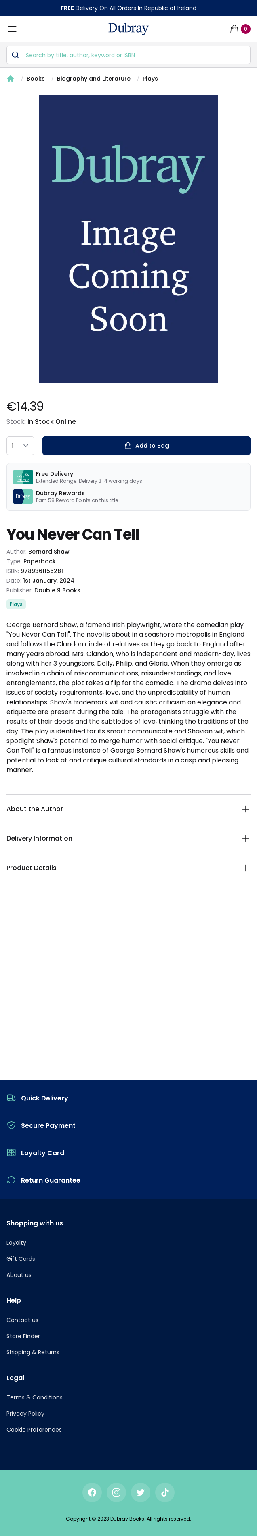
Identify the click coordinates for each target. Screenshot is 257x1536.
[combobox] (128, 55)
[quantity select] (20, 445)
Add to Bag (146, 446)
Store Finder (23, 1336)
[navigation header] (128, 29)
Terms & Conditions (34, 1397)
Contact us (22, 1320)
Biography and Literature (94, 79)
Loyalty (16, 1243)
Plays (150, 79)
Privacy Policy (25, 1413)
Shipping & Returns (32, 1352)
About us (19, 1275)
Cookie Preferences (34, 1430)
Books (36, 79)
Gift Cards (20, 1259)
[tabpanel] (128, 239)
